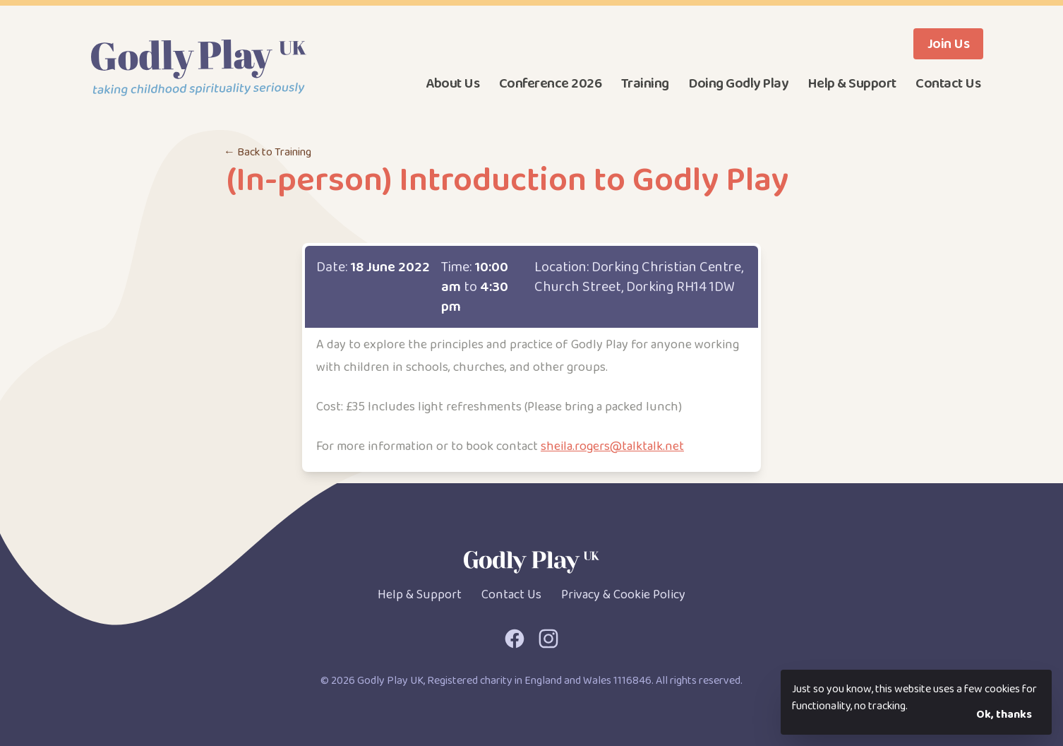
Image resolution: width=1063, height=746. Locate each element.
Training (645, 83)
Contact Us (947, 83)
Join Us (948, 43)
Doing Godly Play (738, 83)
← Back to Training (267, 152)
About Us (452, 83)
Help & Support (851, 83)
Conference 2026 (550, 83)
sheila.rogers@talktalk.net (612, 446)
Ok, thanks (1004, 714)
